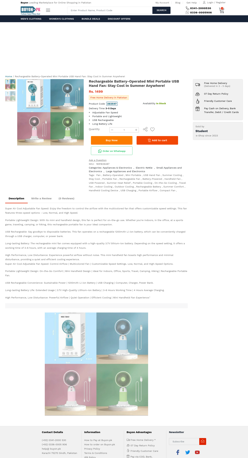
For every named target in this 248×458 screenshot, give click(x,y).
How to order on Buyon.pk (99, 341)
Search (161, 10)
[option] (50, 112)
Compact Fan (167, 190)
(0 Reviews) (66, 198)
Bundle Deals (91, 18)
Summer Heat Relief (119, 182)
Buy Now (112, 140)
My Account (162, 2)
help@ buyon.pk (51, 345)
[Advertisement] (124, 48)
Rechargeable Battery (148, 186)
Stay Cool (94, 178)
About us (34, 370)
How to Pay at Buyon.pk (98, 337)
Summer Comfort (173, 186)
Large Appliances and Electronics (125, 171)
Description (16, 198)
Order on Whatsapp (112, 151)
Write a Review (41, 198)
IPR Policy (90, 354)
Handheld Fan (172, 178)
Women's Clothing (61, 18)
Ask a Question (98, 160)
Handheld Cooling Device (103, 190)
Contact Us (78, 370)
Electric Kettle (144, 167)
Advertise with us (50, 370)
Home (8, 76)
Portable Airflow (147, 190)
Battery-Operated (113, 175)
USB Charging (128, 190)
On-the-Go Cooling (165, 182)
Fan (98, 175)
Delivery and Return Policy (99, 358)
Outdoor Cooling (124, 186)
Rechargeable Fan (129, 178)
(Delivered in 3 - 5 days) (217, 86)
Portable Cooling (142, 182)
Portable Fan (109, 178)
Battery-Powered (152, 178)
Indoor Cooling (103, 186)
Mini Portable (133, 175)
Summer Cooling (172, 175)
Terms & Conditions (95, 349)
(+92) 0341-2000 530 (54, 337)
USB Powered (97, 182)
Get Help (192, 2)
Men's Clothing (31, 18)
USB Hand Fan (151, 175)
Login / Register (216, 2)
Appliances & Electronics (117, 167)
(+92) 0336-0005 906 (54, 341)
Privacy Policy (92, 345)
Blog (177, 2)
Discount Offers (119, 18)
